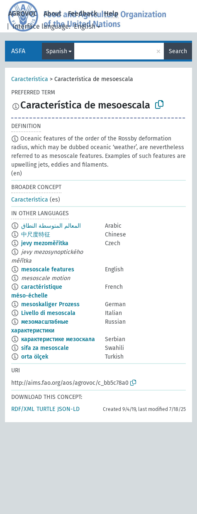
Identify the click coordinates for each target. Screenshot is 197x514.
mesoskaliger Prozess (50, 304)
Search (178, 51)
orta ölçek (34, 356)
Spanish (56, 51)
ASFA (18, 51)
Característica (29, 79)
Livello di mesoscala (48, 313)
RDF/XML (22, 409)
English (84, 26)
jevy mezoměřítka (44, 243)
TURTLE (45, 409)
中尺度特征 (35, 234)
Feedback (82, 13)
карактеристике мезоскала (58, 339)
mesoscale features (47, 269)
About (52, 13)
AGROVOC (22, 13)
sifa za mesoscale (45, 348)
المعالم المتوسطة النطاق (51, 225)
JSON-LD (68, 409)
